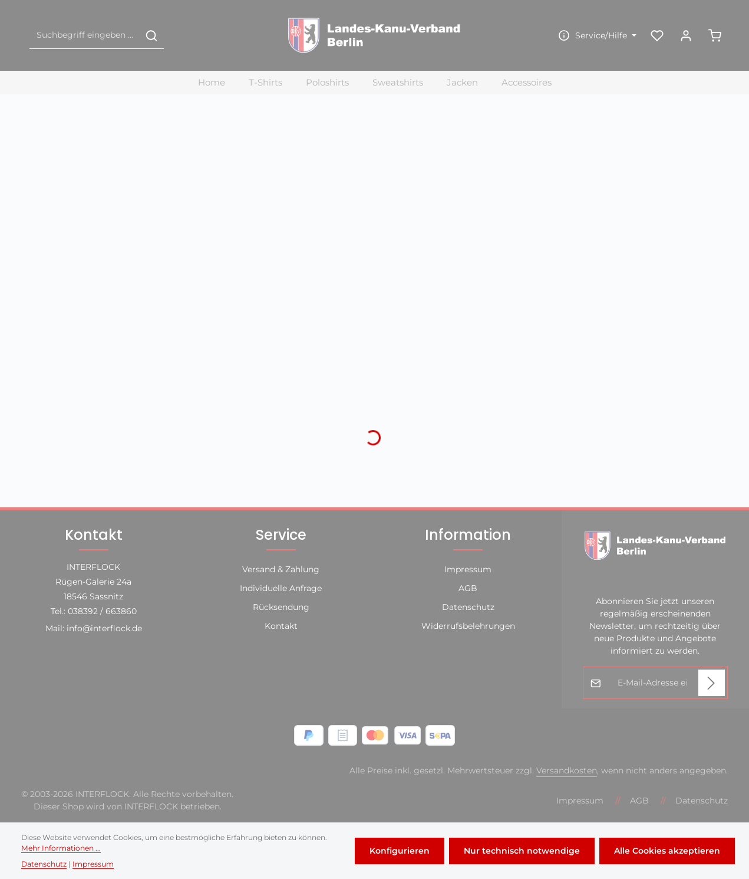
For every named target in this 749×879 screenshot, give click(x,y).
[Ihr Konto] (685, 35)
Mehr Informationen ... (61, 848)
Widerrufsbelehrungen (468, 626)
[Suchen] (151, 35)
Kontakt (281, 626)
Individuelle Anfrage (281, 588)
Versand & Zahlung (280, 569)
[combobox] (84, 35)
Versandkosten (566, 770)
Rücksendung (281, 607)
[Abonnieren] (711, 683)
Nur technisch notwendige (522, 850)
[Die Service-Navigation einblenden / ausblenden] (595, 35)
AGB (467, 588)
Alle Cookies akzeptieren (667, 850)
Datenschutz (468, 607)
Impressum (467, 569)
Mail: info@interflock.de (93, 628)
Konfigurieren (399, 850)
